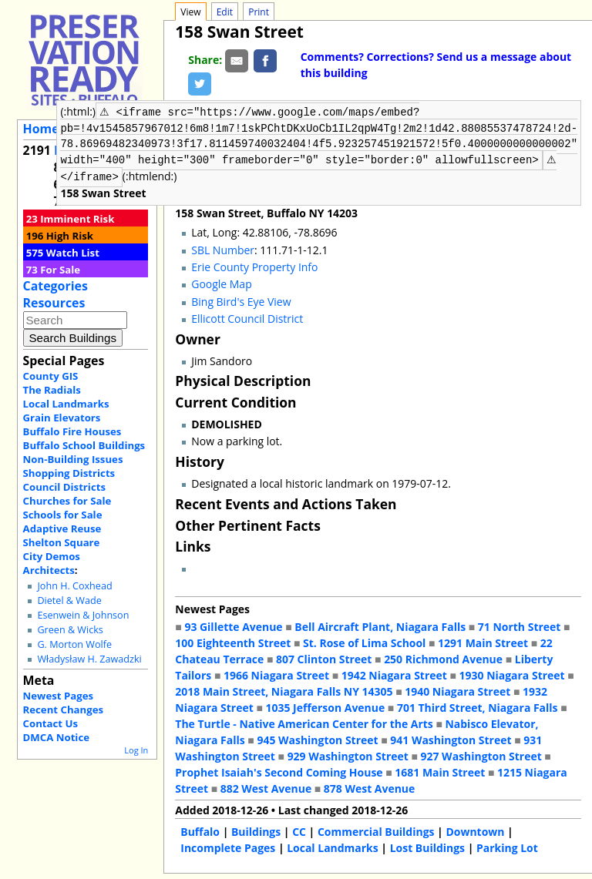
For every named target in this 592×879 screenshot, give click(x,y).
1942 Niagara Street (394, 673)
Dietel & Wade (69, 600)
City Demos (51, 556)
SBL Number (222, 248)
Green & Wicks (70, 629)
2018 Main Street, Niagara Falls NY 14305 (283, 690)
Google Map (221, 282)
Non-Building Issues (73, 459)
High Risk (69, 236)
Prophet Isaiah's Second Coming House (278, 770)
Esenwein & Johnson (83, 615)
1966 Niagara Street (276, 673)
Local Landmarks (66, 404)
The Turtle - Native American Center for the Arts (303, 722)
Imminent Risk (77, 219)
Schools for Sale (63, 515)
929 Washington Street (348, 754)
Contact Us (50, 723)
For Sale (60, 270)
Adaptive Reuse (62, 528)
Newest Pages (58, 696)
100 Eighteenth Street (233, 641)
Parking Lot (507, 846)
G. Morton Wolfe (74, 644)
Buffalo (200, 830)
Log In (136, 750)
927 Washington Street (481, 754)
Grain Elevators (62, 417)
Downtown (475, 830)
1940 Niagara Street (457, 690)
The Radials (52, 390)
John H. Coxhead (74, 585)
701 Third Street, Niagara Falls (477, 706)
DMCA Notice (56, 737)
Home (41, 128)
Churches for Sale (67, 501)
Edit (225, 11)
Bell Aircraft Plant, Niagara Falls (380, 625)
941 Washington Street (450, 738)
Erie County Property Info (254, 265)
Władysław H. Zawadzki (89, 659)
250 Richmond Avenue (443, 657)
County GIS (51, 376)
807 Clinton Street (324, 657)
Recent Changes (63, 709)
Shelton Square (61, 542)
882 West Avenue (265, 787)
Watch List (72, 253)
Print (258, 11)
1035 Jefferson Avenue (325, 706)
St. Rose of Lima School (364, 641)
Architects (49, 570)
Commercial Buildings (376, 830)
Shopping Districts (69, 473)
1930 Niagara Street (512, 673)
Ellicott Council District (247, 317)
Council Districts (64, 487)
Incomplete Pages (227, 846)
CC (299, 830)
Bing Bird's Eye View (241, 300)
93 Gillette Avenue (233, 625)
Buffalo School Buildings (84, 445)
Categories (55, 285)
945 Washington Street (317, 738)
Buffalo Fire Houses (72, 431)
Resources (54, 302)
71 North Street (519, 625)
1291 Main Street (483, 641)
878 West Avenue (369, 787)
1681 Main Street (440, 770)
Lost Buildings (427, 846)
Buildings (256, 830)
